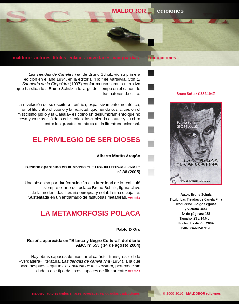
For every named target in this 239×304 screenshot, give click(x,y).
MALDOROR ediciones (203, 293)
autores (42, 57)
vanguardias (126, 57)
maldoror (22, 57)
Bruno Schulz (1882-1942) (196, 93)
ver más (134, 197)
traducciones (162, 57)
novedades (99, 57)
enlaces (77, 57)
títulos (59, 57)
